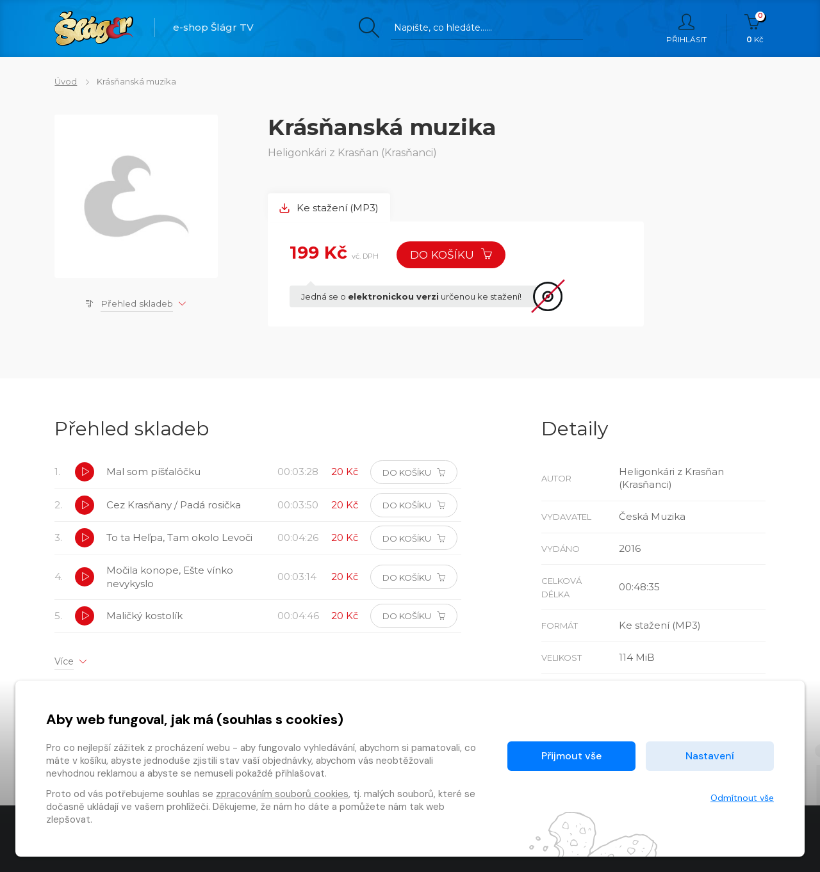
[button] (84, 473)
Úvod (65, 81)
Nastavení (709, 756)
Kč (755, 29)
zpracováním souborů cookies (282, 793)
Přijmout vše (571, 756)
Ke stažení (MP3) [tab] (329, 208)
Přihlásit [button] (686, 29)
